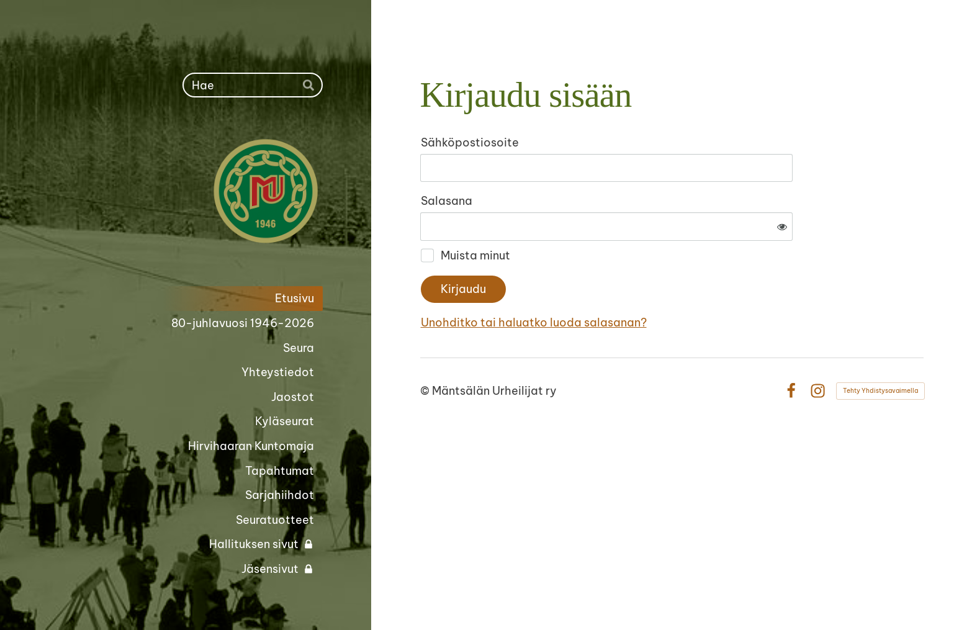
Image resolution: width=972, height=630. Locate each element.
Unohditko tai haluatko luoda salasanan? (668, 282)
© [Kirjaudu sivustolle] (426, 350)
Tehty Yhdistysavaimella (880, 350)
